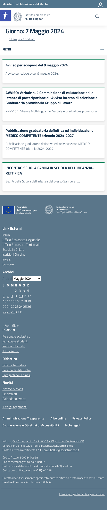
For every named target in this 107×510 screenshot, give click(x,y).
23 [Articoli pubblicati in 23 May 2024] (17, 306)
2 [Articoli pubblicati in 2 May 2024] (16, 290)
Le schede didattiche (16, 370)
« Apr (6, 325)
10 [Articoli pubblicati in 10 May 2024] (21, 295)
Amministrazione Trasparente (23, 418)
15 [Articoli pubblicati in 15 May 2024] (13, 301)
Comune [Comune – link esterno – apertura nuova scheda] (8, 264)
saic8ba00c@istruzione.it (57, 445)
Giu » (15, 325)
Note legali (72, 425)
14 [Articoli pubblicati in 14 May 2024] (8, 301)
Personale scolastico (16, 336)
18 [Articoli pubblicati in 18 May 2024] (25, 301)
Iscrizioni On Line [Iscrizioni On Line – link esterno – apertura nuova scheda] (13, 254)
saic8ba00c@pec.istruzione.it (61, 450)
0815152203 (24, 445)
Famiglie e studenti (15, 341)
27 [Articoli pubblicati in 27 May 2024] (4, 311)
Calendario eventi (14, 398)
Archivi (7, 278)
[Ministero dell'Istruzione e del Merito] (25, 4)
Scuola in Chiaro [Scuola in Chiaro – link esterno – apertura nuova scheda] (13, 249)
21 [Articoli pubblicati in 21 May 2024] (8, 306)
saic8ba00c (38, 462)
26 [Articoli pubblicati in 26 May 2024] (29, 306)
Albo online (58, 418)
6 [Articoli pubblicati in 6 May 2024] (4, 295)
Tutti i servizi (10, 351)
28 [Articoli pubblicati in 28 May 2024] (8, 311)
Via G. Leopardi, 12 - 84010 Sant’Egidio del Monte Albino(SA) (49, 441)
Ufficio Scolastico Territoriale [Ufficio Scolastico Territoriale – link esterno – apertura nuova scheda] (21, 244)
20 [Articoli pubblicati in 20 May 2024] (4, 306)
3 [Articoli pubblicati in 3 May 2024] (20, 290)
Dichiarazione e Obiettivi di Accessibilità (30, 425)
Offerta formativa (14, 365)
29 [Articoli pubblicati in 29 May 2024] (13, 311)
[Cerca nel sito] (97, 17)
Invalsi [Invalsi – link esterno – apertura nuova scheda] (6, 259)
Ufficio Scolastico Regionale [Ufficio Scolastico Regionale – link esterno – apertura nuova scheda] (21, 239)
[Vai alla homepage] (18, 16)
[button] (5, 15)
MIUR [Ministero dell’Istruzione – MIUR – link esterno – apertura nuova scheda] (6, 234)
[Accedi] (101, 4)
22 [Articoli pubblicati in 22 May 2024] (13, 306)
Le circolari (9, 393)
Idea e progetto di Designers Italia (82, 494)
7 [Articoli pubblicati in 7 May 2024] (8, 295)
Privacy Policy (82, 418)
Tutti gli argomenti (14, 406)
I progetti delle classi (16, 374)
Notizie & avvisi (12, 388)
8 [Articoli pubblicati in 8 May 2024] (12, 295)
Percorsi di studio (13, 346)
